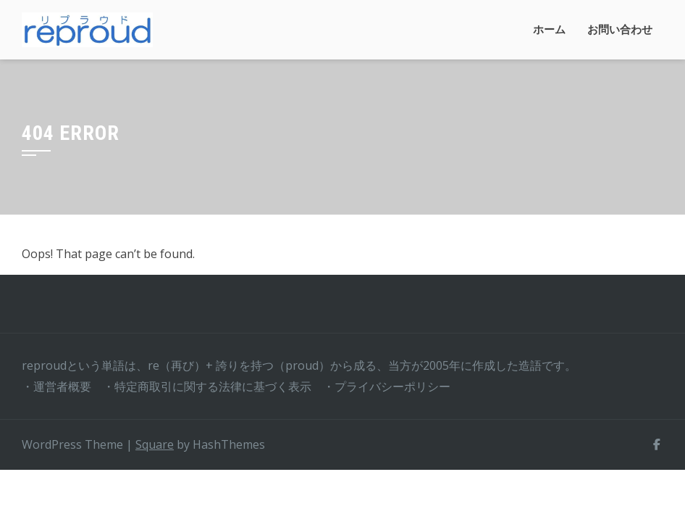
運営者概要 (62, 386)
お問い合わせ (619, 29)
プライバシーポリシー (392, 386)
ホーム (549, 29)
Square (154, 444)
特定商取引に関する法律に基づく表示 (212, 386)
